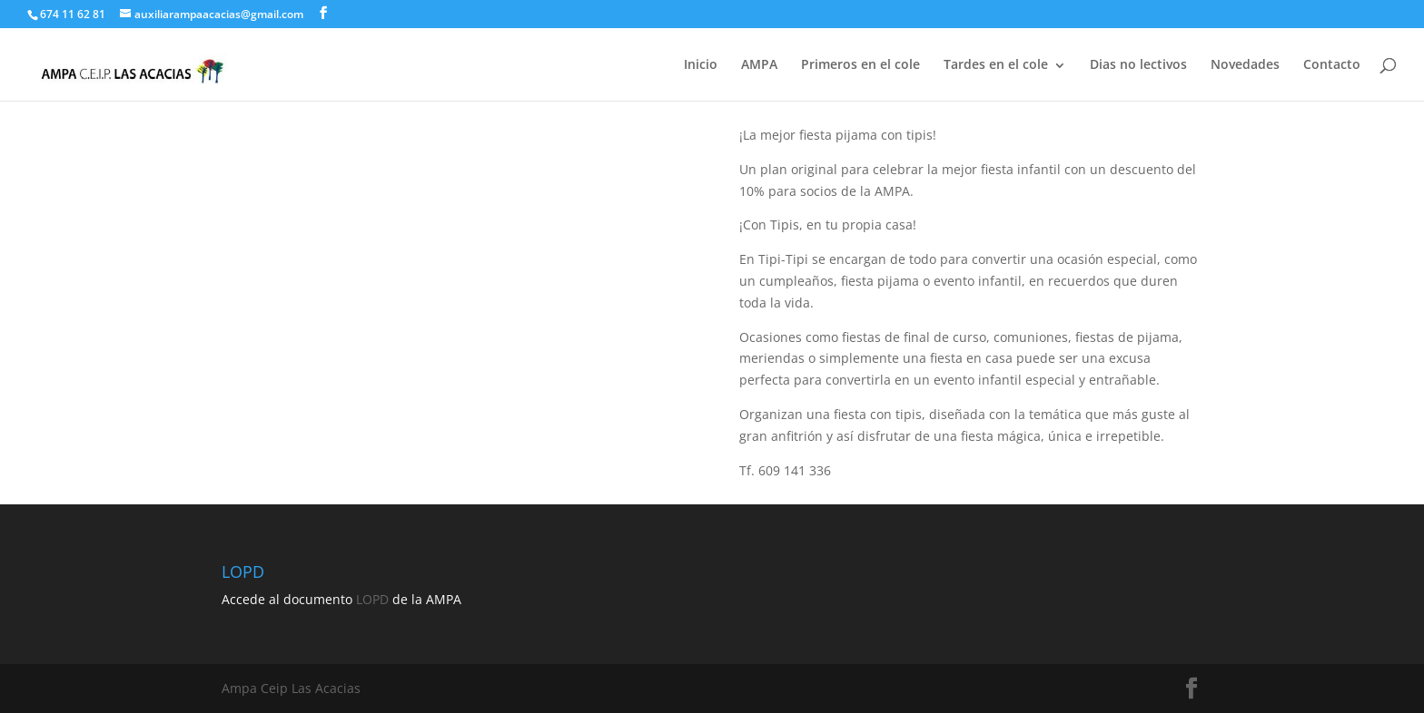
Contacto (1331, 64)
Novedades (1245, 64)
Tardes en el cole (996, 64)
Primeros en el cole (860, 64)
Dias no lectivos (1138, 64)
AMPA (759, 64)
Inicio (700, 64)
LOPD (372, 599)
